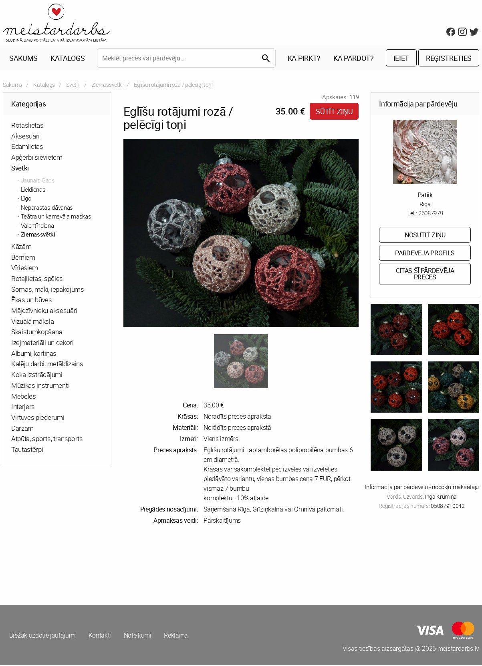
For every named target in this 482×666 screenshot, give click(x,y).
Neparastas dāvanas (47, 208)
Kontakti (100, 635)
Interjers (23, 406)
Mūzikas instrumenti (40, 385)
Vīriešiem (24, 268)
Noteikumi (138, 635)
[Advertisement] (120, 565)
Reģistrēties (449, 58)
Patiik (425, 195)
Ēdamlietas (27, 147)
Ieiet (401, 58)
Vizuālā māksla (32, 321)
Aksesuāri (25, 136)
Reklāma (177, 635)
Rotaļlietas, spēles (37, 278)
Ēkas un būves (31, 300)
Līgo (26, 199)
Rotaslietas (27, 125)
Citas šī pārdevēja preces (425, 274)
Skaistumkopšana (36, 332)
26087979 (430, 213)
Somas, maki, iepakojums (47, 289)
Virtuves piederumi (37, 417)
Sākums (23, 58)
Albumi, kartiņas (33, 353)
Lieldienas (33, 190)
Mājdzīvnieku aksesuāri (44, 310)
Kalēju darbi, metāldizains (47, 364)
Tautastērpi (27, 449)
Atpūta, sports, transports (47, 439)
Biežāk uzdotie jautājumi (42, 635)
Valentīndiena (37, 226)
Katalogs (67, 58)
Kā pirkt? (304, 58)
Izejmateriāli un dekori (42, 342)
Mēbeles (23, 396)
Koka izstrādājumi (37, 374)
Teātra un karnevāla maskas (56, 217)
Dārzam (22, 428)
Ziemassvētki (107, 85)
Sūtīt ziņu (334, 111)
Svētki (73, 85)
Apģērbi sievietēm (37, 157)
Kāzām (21, 246)
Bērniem (23, 257)
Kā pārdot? (353, 58)
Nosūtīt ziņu (425, 235)
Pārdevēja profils (425, 253)
